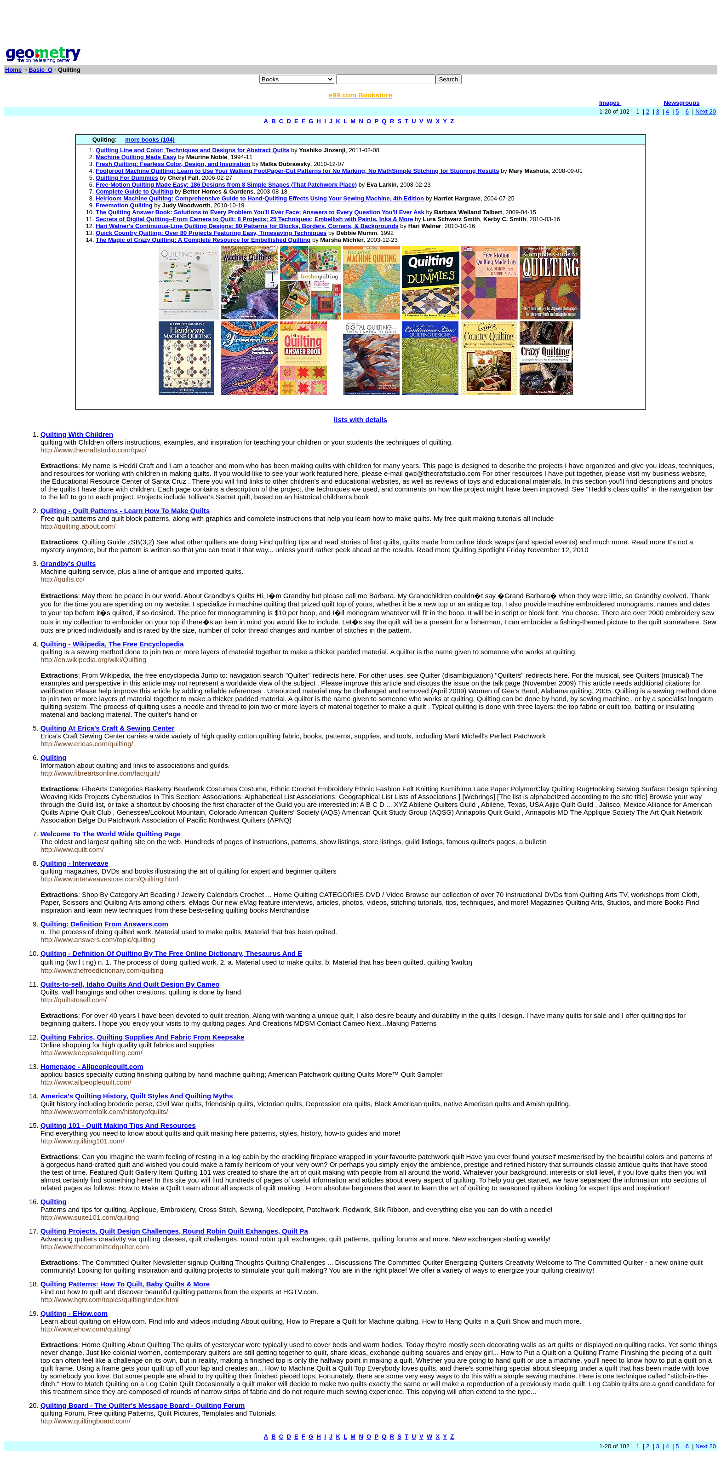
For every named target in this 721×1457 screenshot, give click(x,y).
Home (13, 69)
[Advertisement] (360, 24)
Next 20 (705, 111)
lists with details (360, 419)
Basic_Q (40, 69)
